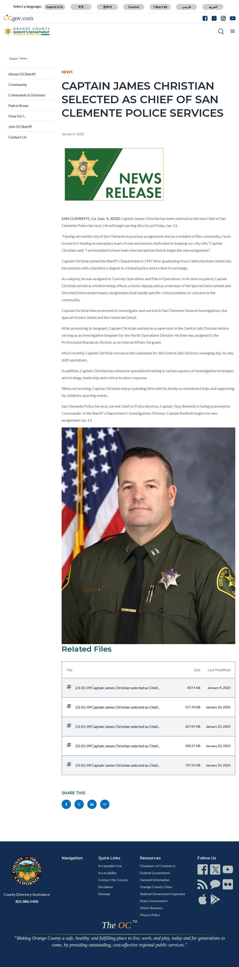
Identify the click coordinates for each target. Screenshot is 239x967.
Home (13, 58)
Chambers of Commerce (157, 866)
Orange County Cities (156, 887)
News (23, 58)
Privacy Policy (150, 915)
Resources (150, 858)
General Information (155, 880)
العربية (213, 7)
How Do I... (17, 116)
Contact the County (113, 880)
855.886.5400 (26, 901)
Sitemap (104, 894)
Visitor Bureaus (151, 908)
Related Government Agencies (162, 894)
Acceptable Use (110, 866)
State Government (154, 901)
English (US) (54, 7)
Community (17, 84)
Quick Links (109, 858)
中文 (81, 7)
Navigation (72, 858)
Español (133, 7)
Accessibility (107, 873)
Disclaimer (105, 887)
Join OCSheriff (20, 126)
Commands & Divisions (26, 95)
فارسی (186, 7)
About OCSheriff (22, 74)
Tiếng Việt (160, 7)
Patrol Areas (18, 105)
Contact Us (17, 137)
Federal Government (155, 873)
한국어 (107, 7)
